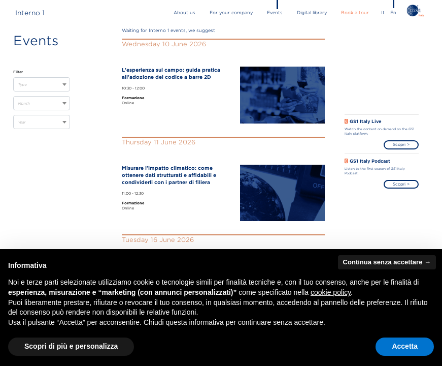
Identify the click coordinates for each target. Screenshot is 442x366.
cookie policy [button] (331, 292)
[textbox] (42, 85)
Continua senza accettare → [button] (387, 262)
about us (184, 12)
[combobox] (41, 84)
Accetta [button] (405, 346)
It (383, 12)
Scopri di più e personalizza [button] (71, 346)
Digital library (312, 12)
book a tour (355, 12)
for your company (231, 12)
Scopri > (401, 144)
